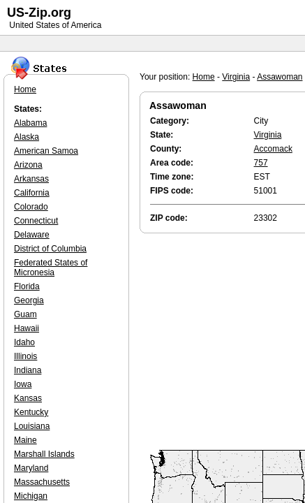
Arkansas (31, 179)
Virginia (236, 77)
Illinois (25, 356)
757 (261, 163)
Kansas (28, 398)
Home (204, 77)
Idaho (24, 342)
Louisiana (32, 426)
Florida (27, 286)
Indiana (27, 370)
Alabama (30, 123)
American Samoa (46, 151)
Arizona (28, 165)
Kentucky (31, 412)
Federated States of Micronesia (50, 267)
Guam (25, 314)
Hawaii (26, 328)
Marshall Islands (44, 454)
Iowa (22, 384)
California (32, 193)
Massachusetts (42, 482)
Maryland (31, 468)
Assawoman (279, 77)
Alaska (26, 137)
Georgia (29, 300)
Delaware (32, 235)
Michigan (30, 496)
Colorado (31, 207)
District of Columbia (50, 249)
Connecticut (36, 221)
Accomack (273, 149)
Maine (25, 440)
